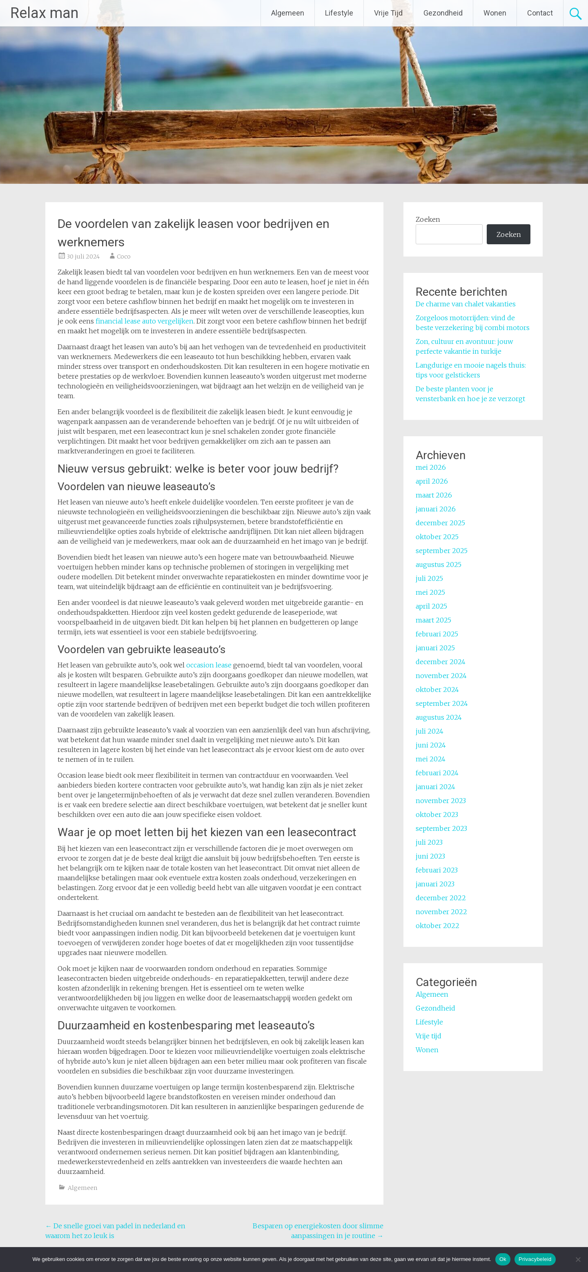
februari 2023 (437, 870)
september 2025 (442, 551)
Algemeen (287, 13)
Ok (502, 1259)
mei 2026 (431, 467)
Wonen (494, 13)
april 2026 (432, 481)
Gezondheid (443, 13)
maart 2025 (433, 620)
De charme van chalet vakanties (466, 304)
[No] (578, 1259)
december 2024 (441, 662)
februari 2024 (437, 773)
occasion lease (209, 665)
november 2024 (441, 676)
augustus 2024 (439, 717)
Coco (124, 256)
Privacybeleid (535, 1259)
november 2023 (441, 801)
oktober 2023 (437, 814)
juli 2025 (429, 578)
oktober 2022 (437, 926)
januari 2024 (435, 787)
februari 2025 (437, 634)
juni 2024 (431, 745)
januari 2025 (435, 648)
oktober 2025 (437, 537)
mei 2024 (430, 759)
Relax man (44, 13)
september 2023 (441, 828)
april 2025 (431, 606)
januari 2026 (436, 509)
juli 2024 (429, 731)
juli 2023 (429, 842)
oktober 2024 (437, 689)
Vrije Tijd (388, 13)
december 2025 (440, 523)
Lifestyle (339, 13)
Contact (540, 13)
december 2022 (441, 898)
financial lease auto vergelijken (145, 321)
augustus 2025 (438, 564)
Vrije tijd (428, 1036)
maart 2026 (434, 495)
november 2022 (441, 912)
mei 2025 (430, 592)
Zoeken (428, 219)
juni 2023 (430, 856)
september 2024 (442, 703)
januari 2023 (435, 884)
